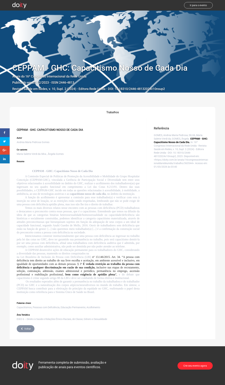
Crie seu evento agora (195, 365)
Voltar (25, 328)
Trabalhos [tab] (112, 112)
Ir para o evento (198, 5)
